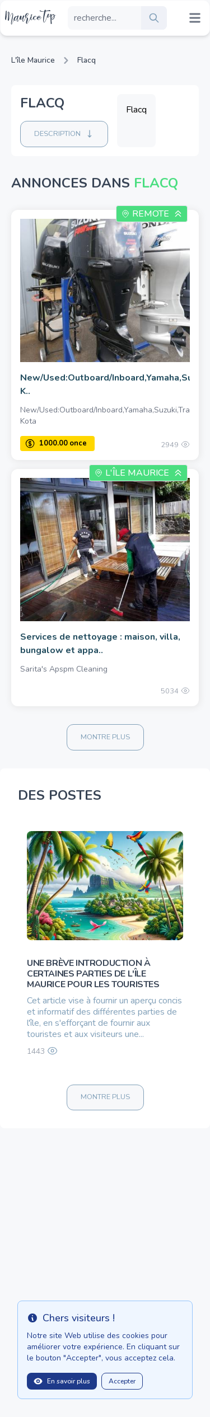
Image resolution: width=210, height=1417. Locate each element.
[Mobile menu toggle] (195, 18)
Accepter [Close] (122, 1381)
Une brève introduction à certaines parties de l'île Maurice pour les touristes (93, 974)
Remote (150, 214)
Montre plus (105, 737)
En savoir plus (62, 1381)
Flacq (86, 60)
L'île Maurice (33, 60)
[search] (154, 18)
